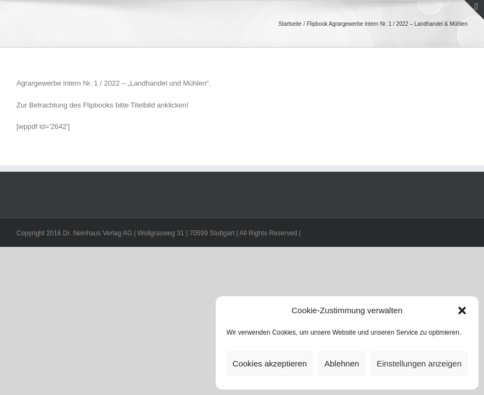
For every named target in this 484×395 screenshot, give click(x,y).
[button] (462, 310)
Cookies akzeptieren (270, 363)
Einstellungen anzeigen (419, 363)
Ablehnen (341, 363)
